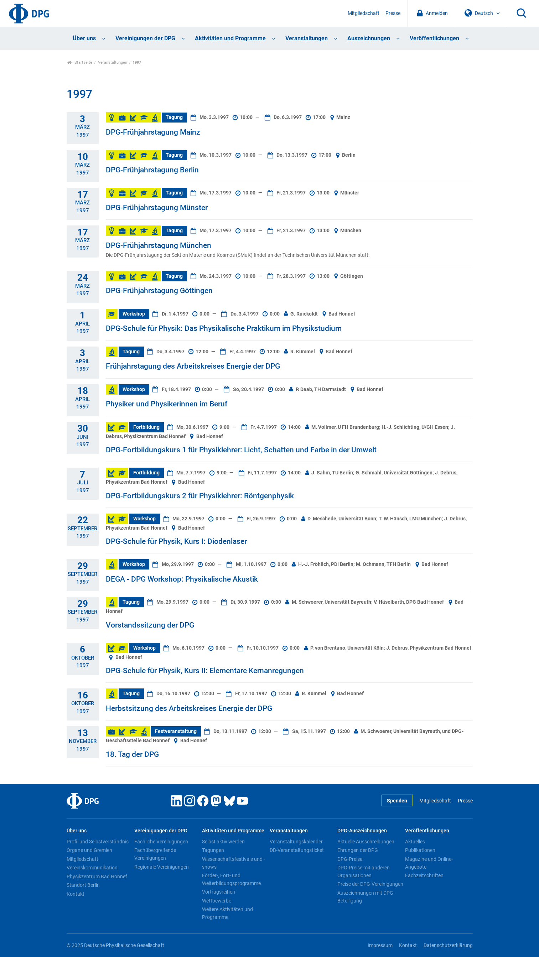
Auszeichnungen (368, 38)
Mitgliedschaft (363, 13)
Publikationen (420, 850)
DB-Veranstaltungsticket (297, 850)
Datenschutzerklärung (448, 945)
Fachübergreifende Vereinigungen (155, 854)
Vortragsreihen (218, 892)
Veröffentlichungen (434, 38)
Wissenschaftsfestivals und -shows (233, 863)
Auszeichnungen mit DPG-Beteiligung (366, 897)
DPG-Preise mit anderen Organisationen (363, 871)
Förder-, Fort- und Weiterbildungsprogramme (231, 879)
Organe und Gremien (89, 850)
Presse (392, 13)
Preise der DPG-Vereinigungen (370, 884)
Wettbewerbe (216, 901)
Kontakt (75, 894)
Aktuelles (415, 841)
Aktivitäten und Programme (230, 38)
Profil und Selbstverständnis (98, 841)
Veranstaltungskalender (296, 841)
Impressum (380, 945)
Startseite (80, 62)
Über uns (84, 38)
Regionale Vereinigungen (161, 867)
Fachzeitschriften (424, 875)
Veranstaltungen (306, 38)
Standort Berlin (83, 885)
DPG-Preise (349, 859)
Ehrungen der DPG (357, 850)
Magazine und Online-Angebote (429, 863)
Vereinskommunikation (92, 867)
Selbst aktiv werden (223, 841)
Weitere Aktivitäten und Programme (227, 913)
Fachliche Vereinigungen (161, 841)
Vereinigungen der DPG (145, 38)
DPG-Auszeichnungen (362, 831)
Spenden (397, 801)
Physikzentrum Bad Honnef (97, 876)
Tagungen (213, 850)
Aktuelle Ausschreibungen (365, 841)
